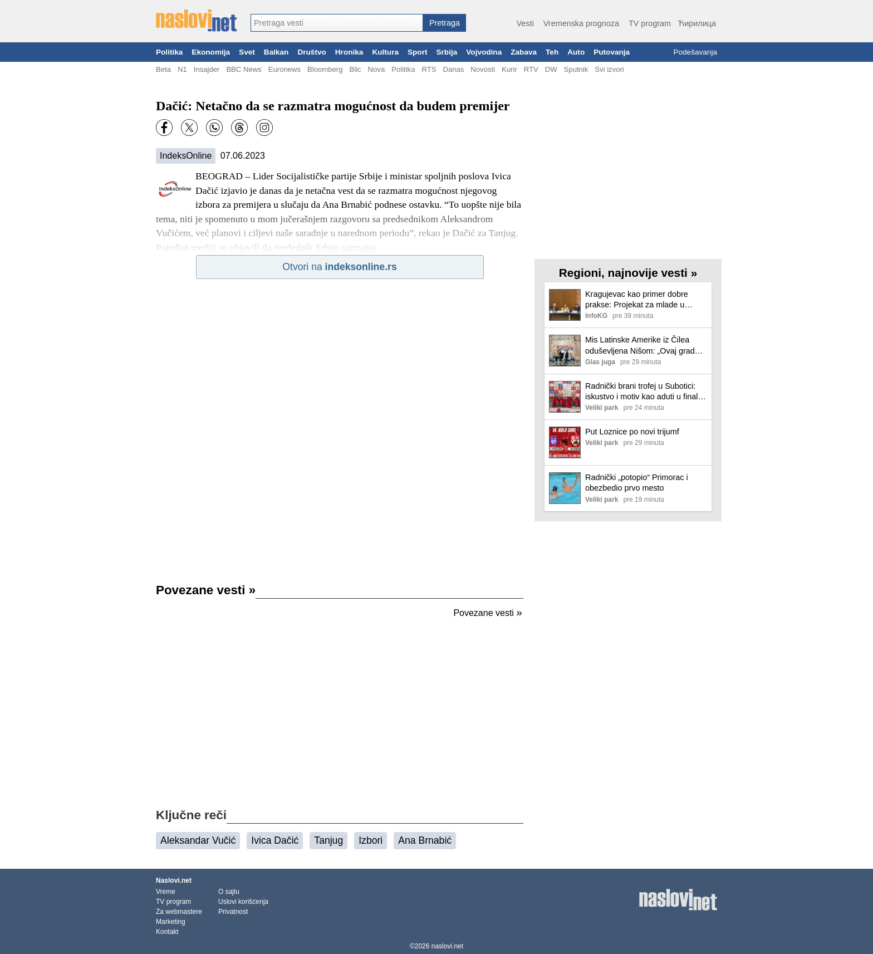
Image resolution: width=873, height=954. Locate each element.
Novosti (482, 69)
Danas (453, 69)
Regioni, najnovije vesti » (628, 272)
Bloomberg (324, 69)
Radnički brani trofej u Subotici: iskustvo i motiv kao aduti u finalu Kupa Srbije (643, 391)
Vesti (525, 23)
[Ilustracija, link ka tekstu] (565, 306)
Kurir (509, 69)
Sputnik (576, 69)
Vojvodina (484, 52)
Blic (355, 69)
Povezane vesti (206, 590)
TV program (650, 23)
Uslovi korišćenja (243, 902)
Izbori (370, 840)
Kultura (385, 52)
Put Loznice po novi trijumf (632, 431)
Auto (576, 52)
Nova (376, 69)
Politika (169, 52)
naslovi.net (447, 946)
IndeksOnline (186, 155)
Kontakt (167, 932)
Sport (418, 52)
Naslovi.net (174, 880)
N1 (182, 69)
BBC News (243, 69)
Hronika (349, 52)
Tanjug (328, 840)
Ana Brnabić (425, 840)
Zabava (524, 52)
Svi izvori (609, 69)
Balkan (276, 52)
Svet (247, 52)
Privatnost (233, 912)
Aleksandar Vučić (198, 840)
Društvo (311, 52)
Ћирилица (697, 23)
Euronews (284, 69)
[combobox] (337, 23)
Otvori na (339, 266)
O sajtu (228, 892)
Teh (552, 52)
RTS (428, 69)
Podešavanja (695, 52)
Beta (163, 69)
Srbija (446, 52)
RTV (531, 69)
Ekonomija (211, 52)
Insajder (207, 69)
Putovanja (612, 52)
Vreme (165, 892)
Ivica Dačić (274, 840)
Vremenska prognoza (581, 23)
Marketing (170, 922)
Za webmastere (179, 912)
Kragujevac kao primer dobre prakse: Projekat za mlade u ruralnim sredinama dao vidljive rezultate (640, 300)
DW (551, 69)
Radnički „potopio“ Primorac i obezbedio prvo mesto (636, 482)
